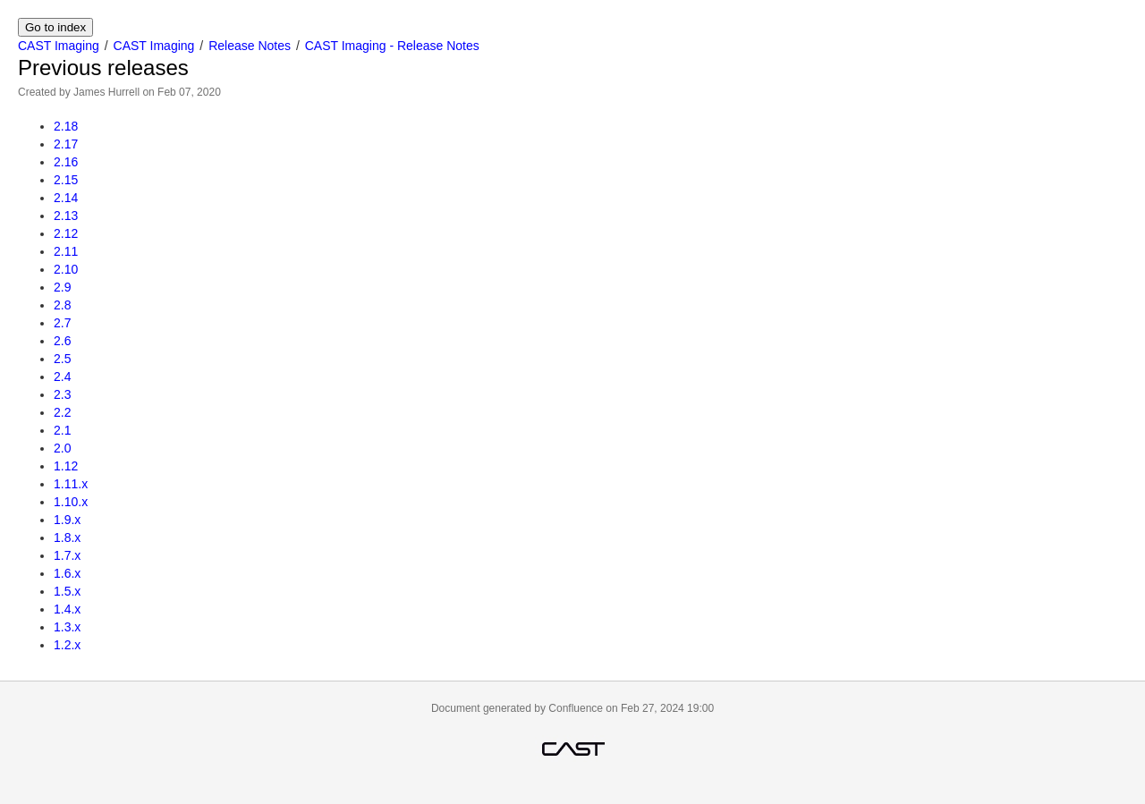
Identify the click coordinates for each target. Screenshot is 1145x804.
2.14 (66, 197)
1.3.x (67, 627)
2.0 (62, 448)
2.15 (66, 180)
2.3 (62, 394)
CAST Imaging (58, 45)
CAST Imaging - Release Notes (392, 45)
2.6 (62, 341)
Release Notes (249, 45)
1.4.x (67, 609)
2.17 (66, 144)
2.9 (62, 287)
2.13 (66, 215)
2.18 (66, 126)
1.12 (66, 466)
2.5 (62, 358)
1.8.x (67, 537)
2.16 (66, 162)
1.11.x (71, 484)
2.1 (62, 430)
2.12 (66, 233)
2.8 (62, 305)
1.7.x (67, 555)
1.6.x (67, 573)
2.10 (66, 269)
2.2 (62, 412)
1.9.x (67, 519)
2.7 (62, 323)
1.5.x (67, 591)
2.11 (66, 251)
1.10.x (71, 502)
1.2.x (67, 645)
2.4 (62, 376)
